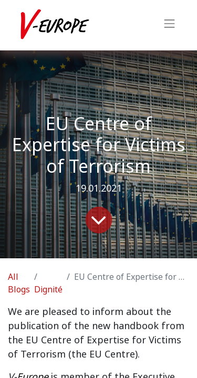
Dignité (48, 289)
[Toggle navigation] (169, 25)
